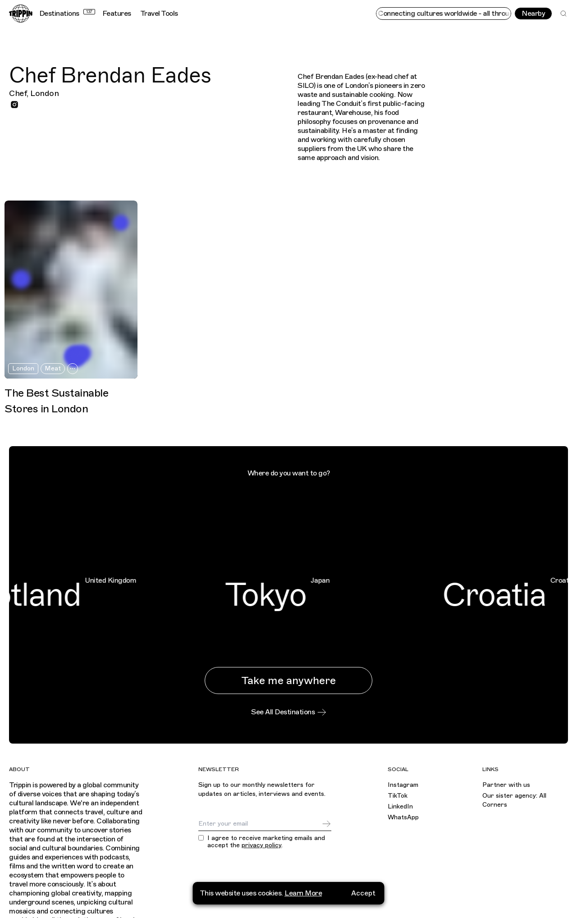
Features (116, 13)
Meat (53, 368)
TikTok (398, 795)
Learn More (303, 893)
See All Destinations (288, 712)
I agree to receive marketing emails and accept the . (266, 842)
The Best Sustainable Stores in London (56, 401)
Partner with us (506, 785)
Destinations (67, 13)
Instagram (403, 785)
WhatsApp (403, 817)
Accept (363, 893)
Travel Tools (159, 13)
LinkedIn (400, 806)
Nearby (533, 13)
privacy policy (261, 845)
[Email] (259, 823)
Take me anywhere (288, 680)
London (23, 368)
